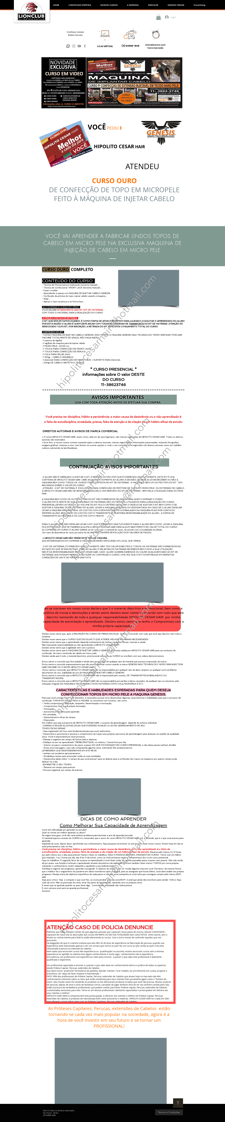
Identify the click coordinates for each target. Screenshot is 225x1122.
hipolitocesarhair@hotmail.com (106, 331)
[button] (109, 5)
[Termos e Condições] (169, 1112)
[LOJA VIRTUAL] (105, 46)
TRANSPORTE (136, 324)
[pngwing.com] (68, 46)
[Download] (178, 1103)
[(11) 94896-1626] (130, 46)
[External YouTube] (112, 582)
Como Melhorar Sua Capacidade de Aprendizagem (113, 825)
